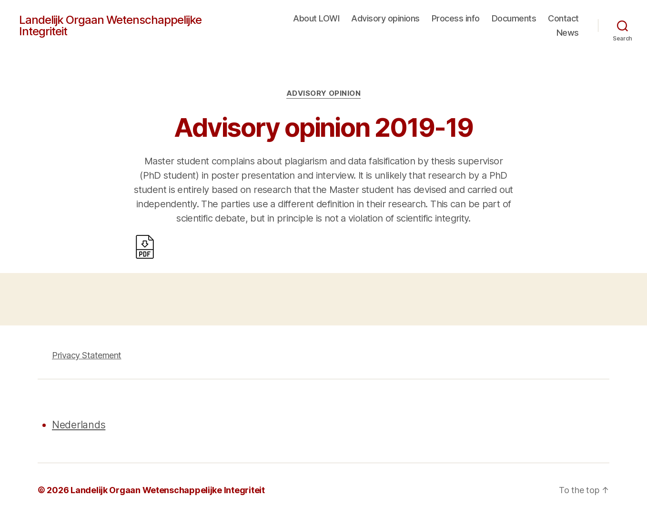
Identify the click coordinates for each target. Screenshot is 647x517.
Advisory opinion (323, 93)
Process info (456, 18)
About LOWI (316, 18)
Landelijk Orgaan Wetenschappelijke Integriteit (110, 25)
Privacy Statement (86, 355)
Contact (563, 18)
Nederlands (78, 425)
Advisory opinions (385, 18)
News (567, 33)
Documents (514, 18)
